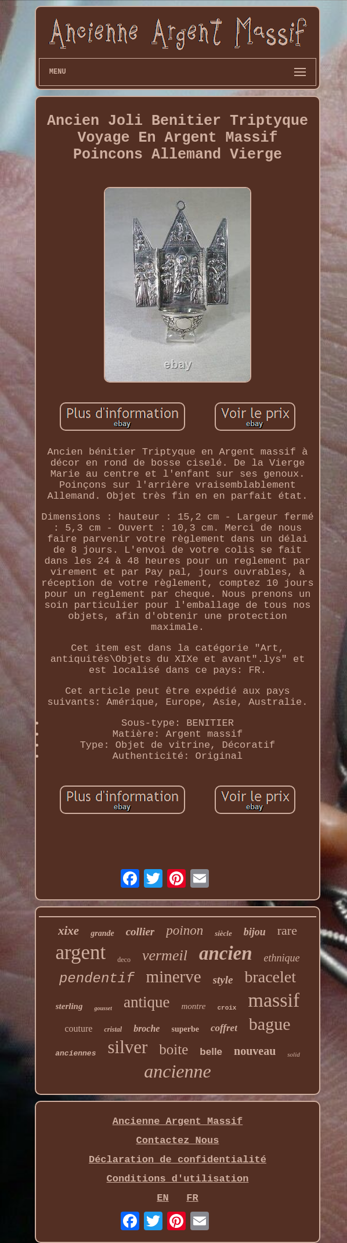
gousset (103, 1008)
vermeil (164, 955)
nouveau (255, 1050)
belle (211, 1051)
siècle (223, 933)
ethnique (282, 958)
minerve (173, 976)
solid (293, 1054)
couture (78, 1028)
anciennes (75, 1053)
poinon (184, 930)
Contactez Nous (177, 1140)
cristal (113, 1029)
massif (273, 1000)
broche (146, 1028)
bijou (255, 932)
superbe (184, 1029)
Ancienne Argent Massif (178, 1121)
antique (146, 1002)
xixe (68, 931)
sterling (69, 1006)
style (223, 980)
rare (287, 930)
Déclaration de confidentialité (177, 1159)
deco (124, 960)
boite (173, 1049)
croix (226, 1007)
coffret (224, 1027)
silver (127, 1047)
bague (270, 1023)
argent (80, 952)
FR (192, 1198)
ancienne (177, 1071)
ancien (225, 953)
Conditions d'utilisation (178, 1178)
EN (162, 1198)
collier (140, 931)
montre (193, 1006)
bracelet (270, 977)
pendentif (97, 978)
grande (102, 933)
